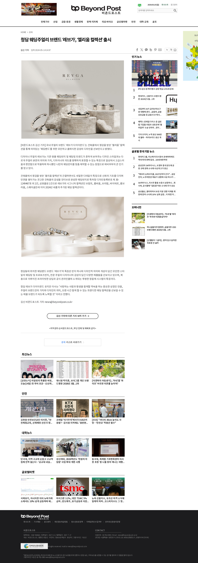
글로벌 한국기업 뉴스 (143, 151)
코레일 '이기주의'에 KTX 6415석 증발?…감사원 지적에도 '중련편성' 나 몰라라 (72, 422)
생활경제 (78, 22)
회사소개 (165, 5)
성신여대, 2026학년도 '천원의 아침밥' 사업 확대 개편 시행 (71, 460)
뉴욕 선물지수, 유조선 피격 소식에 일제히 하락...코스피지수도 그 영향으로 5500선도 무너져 (108, 500)
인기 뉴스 (137, 56)
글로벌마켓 (122, 22)
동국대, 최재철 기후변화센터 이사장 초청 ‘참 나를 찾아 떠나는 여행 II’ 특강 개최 (108, 461)
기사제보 (37, 522)
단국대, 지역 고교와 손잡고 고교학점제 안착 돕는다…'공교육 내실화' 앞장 (37, 461)
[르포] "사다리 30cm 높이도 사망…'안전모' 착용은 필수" (106, 421)
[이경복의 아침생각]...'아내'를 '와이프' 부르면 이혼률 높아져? (107, 382)
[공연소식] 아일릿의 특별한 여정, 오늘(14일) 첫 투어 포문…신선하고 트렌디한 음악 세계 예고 (36, 382)
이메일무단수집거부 (94, 522)
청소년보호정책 (77, 522)
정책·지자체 (92, 22)
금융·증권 (66, 22)
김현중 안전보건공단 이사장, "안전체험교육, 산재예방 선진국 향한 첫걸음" (37, 422)
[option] (40, 9)
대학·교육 (144, 22)
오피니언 (136, 207)
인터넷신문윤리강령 (112, 522)
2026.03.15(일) (153, 5)
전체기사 (45, 22)
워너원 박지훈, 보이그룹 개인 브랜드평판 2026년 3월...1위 (72, 382)
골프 (154, 22)
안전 (133, 22)
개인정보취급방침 (61, 522)
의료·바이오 (107, 22)
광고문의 (174, 5)
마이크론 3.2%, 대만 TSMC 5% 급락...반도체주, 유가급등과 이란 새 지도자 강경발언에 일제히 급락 (72, 500)
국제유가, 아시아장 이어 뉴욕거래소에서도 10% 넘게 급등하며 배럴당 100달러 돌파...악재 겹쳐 (37, 500)
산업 (55, 22)
